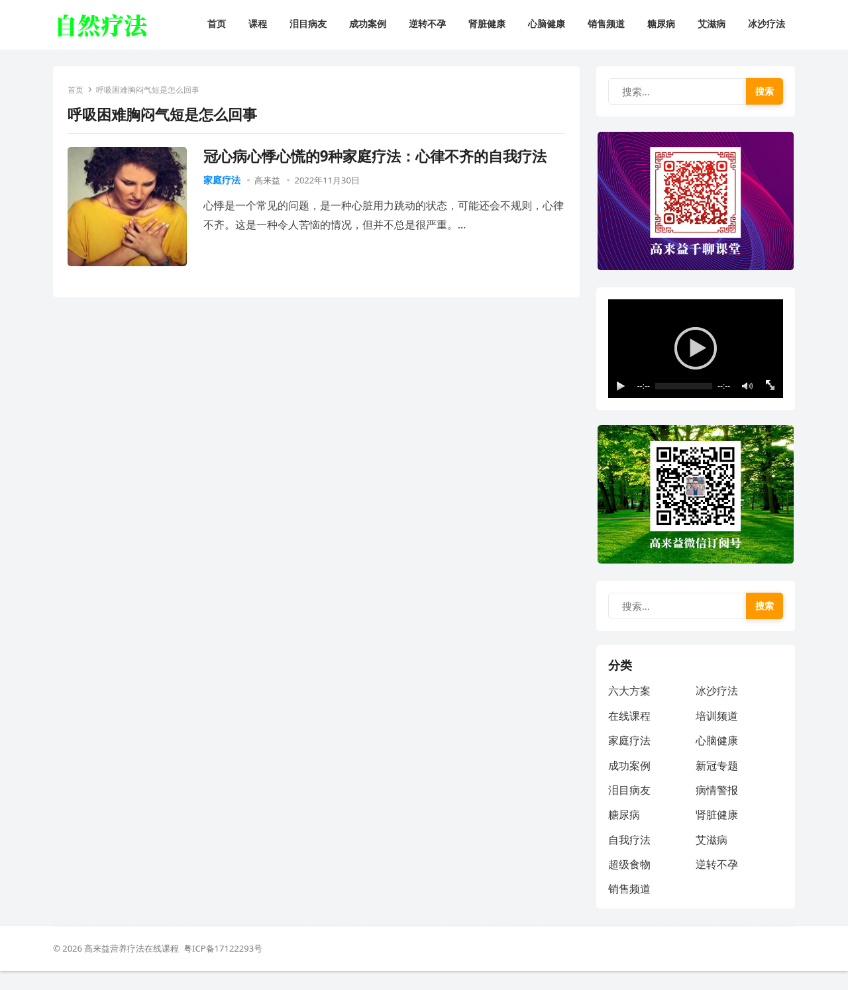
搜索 (763, 92)
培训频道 (717, 733)
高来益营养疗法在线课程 (134, 967)
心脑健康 (717, 758)
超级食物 (631, 882)
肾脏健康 (717, 832)
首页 (77, 91)
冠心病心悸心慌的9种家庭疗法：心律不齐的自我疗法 (377, 158)
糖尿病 (625, 832)
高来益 (269, 182)
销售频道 (631, 907)
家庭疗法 (223, 181)
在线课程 (631, 733)
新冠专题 (717, 783)
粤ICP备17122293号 (223, 967)
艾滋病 (711, 857)
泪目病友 (631, 808)
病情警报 (717, 808)
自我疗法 (631, 857)
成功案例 (631, 783)
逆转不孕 (717, 882)
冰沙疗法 (717, 708)
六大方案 (631, 708)
